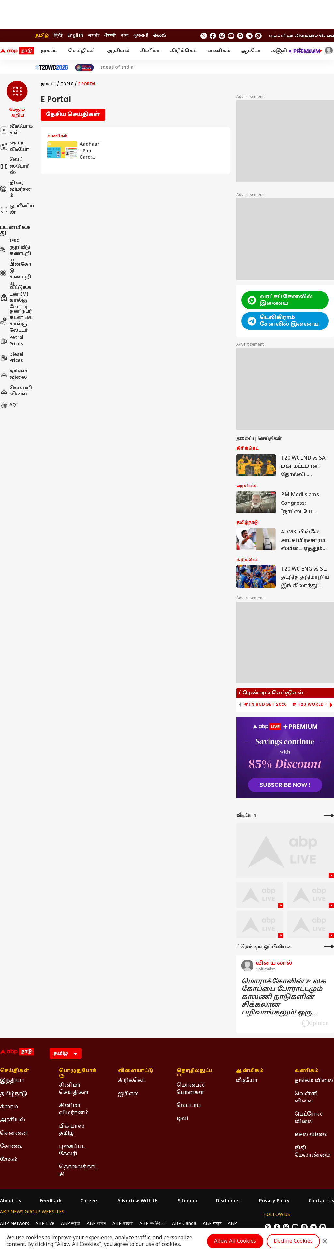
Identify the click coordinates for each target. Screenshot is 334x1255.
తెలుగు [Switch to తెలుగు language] (159, 35)
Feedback (51, 1201)
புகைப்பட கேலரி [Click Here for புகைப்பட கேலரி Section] (72, 1150)
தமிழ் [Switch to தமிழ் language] (42, 35)
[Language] (66, 1053)
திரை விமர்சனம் (16, 189)
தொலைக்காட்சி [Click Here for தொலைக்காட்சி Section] (78, 1170)
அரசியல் (118, 51)
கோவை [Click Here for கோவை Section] (11, 1146)
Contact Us (321, 1201)
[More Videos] (329, 815)
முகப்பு (49, 51)
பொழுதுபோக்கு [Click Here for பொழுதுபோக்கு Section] (78, 1073)
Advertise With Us (137, 1201)
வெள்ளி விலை (16, 391)
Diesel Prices (11, 358)
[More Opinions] (329, 946)
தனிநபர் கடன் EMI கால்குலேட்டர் (16, 321)
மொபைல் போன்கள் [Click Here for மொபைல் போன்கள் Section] (191, 1089)
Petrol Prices (11, 341)
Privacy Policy (274, 1201)
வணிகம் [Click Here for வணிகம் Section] (307, 1071)
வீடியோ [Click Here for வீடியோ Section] (247, 1080)
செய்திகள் (82, 51)
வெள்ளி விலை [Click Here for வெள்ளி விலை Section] (306, 1097)
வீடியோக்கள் (16, 130)
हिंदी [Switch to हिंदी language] (58, 35)
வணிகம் (219, 51)
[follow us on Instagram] (240, 36)
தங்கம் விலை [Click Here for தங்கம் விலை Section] (314, 1080)
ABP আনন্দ (96, 1224)
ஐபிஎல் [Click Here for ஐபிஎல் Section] (128, 1094)
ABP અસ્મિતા (152, 1224)
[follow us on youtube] (231, 36)
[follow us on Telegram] (249, 36)
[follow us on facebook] (213, 36)
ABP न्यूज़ (70, 1224)
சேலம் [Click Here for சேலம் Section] (9, 1160)
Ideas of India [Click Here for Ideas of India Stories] (117, 68)
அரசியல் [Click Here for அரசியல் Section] (12, 1120)
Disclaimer (228, 1201)
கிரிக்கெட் (183, 51)
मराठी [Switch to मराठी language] (93, 35)
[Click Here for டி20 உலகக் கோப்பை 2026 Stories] (51, 67)
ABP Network (14, 1224)
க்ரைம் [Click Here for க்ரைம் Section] (9, 1107)
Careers (89, 1201)
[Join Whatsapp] (258, 36)
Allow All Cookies (235, 1241)
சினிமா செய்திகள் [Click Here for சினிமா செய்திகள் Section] (74, 1089)
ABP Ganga (184, 1224)
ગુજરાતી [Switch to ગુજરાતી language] (140, 35)
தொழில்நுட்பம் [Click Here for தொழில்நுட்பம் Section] (194, 1073)
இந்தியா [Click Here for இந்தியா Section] (12, 1080)
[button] (17, 100)
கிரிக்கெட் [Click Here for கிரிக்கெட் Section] (132, 1080)
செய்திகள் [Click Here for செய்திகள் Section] (14, 1071)
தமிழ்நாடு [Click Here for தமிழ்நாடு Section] (13, 1094)
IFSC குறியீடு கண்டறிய (15, 250)
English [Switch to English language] (75, 35)
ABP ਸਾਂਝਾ (212, 1224)
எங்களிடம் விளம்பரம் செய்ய (301, 36)
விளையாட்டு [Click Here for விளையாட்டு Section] (135, 1071)
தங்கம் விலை (13, 375)
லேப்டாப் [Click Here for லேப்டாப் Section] (189, 1105)
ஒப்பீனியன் (17, 209)
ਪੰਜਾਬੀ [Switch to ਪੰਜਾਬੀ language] (110, 35)
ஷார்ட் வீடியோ (14, 146)
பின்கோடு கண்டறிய (15, 274)
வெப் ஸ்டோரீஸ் (14, 166)
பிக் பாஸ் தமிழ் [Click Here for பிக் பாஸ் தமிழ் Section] (71, 1130)
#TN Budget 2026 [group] (265, 704)
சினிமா (150, 51)
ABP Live (45, 1224)
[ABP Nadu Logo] (17, 51)
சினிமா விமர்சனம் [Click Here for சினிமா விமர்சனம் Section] (74, 1109)
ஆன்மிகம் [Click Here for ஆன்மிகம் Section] (250, 1071)
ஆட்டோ (251, 51)
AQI (9, 405)
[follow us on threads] (222, 36)
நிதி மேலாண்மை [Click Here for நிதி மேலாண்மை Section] (312, 1152)
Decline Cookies (293, 1241)
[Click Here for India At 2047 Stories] (84, 68)
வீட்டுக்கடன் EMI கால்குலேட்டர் (15, 297)
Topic (67, 84)
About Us (10, 1201)
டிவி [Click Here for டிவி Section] (182, 1119)
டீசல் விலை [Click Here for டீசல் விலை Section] (311, 1134)
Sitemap (187, 1201)
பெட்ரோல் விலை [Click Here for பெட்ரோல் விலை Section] (309, 1118)
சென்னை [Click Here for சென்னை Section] (14, 1133)
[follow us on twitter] (204, 36)
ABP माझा (122, 1224)
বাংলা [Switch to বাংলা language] (124, 35)
